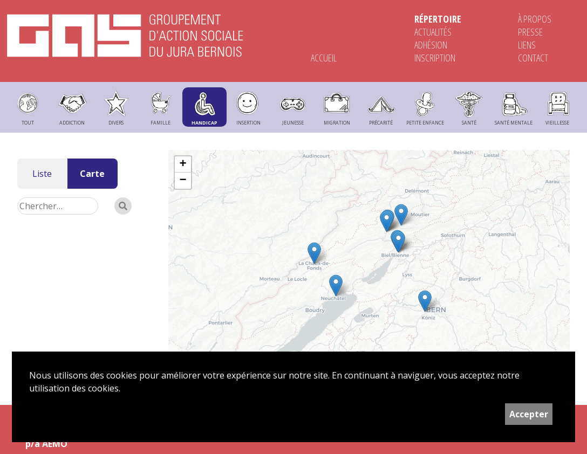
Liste (42, 174)
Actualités (433, 31)
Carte (92, 174)
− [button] (182, 181)
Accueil (324, 57)
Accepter (528, 414)
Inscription (434, 57)
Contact (533, 57)
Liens (527, 44)
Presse (530, 31)
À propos (534, 18)
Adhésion (430, 44)
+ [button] (182, 164)
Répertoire (437, 18)
